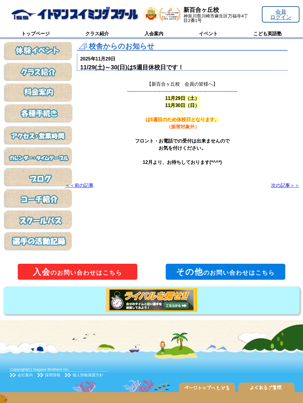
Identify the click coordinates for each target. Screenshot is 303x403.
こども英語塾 (267, 33)
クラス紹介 (97, 33)
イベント (208, 33)
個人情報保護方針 (87, 375)
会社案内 (25, 375)
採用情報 (52, 375)
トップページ (35, 33)
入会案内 (153, 33)
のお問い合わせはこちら (77, 271)
